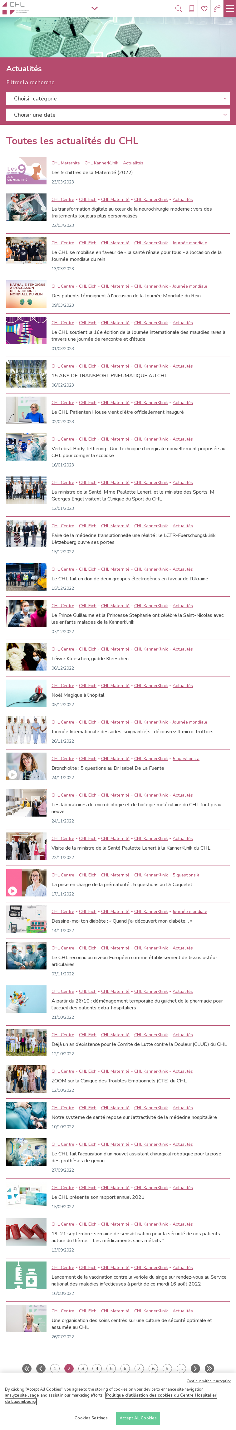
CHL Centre (63, 200)
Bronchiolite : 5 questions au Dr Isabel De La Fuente (108, 768)
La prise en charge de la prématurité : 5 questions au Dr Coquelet (122, 884)
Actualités (133, 163)
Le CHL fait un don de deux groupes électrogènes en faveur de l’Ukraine (130, 578)
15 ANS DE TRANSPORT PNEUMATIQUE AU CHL (109, 375)
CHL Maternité (66, 163)
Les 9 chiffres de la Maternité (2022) (92, 172)
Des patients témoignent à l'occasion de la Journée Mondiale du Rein (126, 295)
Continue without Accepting (209, 1386)
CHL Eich (87, 200)
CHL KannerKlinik (101, 163)
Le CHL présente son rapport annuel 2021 (98, 1197)
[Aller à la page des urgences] (217, 8)
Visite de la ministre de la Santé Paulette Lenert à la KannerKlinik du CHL (131, 848)
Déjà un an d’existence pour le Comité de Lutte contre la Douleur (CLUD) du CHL (139, 1044)
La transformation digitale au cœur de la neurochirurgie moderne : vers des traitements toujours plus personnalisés (132, 212)
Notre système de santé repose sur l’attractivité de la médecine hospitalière (134, 1117)
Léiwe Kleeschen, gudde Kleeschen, (91, 658)
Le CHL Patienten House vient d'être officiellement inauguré (118, 412)
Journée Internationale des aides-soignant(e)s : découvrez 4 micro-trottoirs (133, 731)
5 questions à (186, 759)
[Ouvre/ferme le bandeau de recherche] (178, 8)
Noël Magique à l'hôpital (78, 695)
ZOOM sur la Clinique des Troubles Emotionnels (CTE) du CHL (119, 1080)
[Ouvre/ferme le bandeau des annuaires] (191, 8)
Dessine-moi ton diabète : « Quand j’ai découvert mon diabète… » (122, 921)
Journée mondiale (190, 243)
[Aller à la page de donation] (204, 8)
